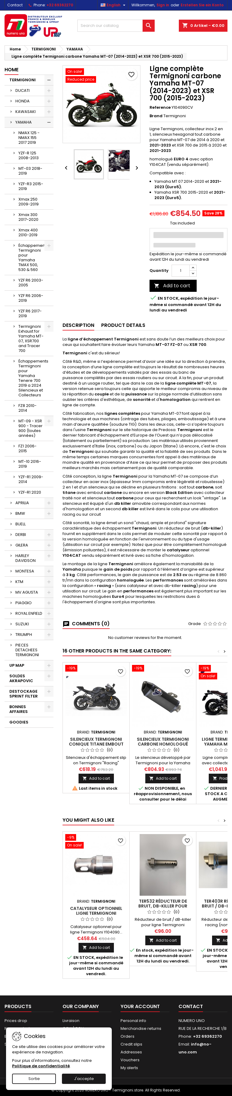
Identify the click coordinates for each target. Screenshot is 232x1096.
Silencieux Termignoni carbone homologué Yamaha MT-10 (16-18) (163, 744)
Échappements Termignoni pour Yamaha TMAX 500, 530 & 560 (33, 257)
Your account (140, 1006)
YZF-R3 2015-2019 (30, 186)
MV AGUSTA (26, 592)
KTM (19, 582)
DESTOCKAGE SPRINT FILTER (23, 693)
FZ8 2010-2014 (27, 408)
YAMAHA (23, 122)
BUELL (20, 524)
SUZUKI (22, 624)
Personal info (133, 1020)
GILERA (21, 545)
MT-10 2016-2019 (29, 464)
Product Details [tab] (123, 325)
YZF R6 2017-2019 (30, 313)
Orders (127, 1036)
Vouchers (130, 1060)
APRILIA (22, 503)
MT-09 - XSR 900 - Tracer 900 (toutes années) (30, 428)
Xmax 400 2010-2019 (28, 232)
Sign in (162, 5)
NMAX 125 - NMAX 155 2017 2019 (29, 137)
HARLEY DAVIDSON (25, 558)
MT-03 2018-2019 (30, 171)
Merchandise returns (141, 1028)
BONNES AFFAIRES (18, 709)
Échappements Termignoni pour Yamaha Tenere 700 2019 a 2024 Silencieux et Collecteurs (33, 378)
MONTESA (24, 571)
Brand (156, 116)
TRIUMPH (23, 634)
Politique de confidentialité (41, 1066)
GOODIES (18, 722)
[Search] (116, 26)
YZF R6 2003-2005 (30, 282)
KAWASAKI (25, 111)
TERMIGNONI (22, 80)
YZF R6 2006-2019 (30, 298)
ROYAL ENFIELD (28, 613)
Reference (160, 107)
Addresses (131, 1052)
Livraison (71, 1020)
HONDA (22, 101)
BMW (20, 513)
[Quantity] (181, 271)
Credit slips (131, 1044)
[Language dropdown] (114, 5)
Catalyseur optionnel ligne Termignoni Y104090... (96, 913)
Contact (15, 5)
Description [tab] (78, 325)
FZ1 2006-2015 (27, 448)
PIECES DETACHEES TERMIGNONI (27, 650)
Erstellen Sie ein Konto (202, 5)
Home (11, 69)
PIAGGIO (23, 603)
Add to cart (172, 285)
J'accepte (84, 1078)
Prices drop (16, 1020)
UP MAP (16, 665)
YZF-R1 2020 (29, 492)
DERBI (20, 534)
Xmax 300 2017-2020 (28, 217)
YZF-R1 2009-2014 (30, 479)
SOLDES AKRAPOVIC (21, 678)
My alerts (129, 1068)
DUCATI (22, 90)
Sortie (34, 1078)
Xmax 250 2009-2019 (28, 201)
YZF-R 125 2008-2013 (28, 155)
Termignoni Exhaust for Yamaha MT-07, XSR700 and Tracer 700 (31, 338)
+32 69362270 (60, 5)
